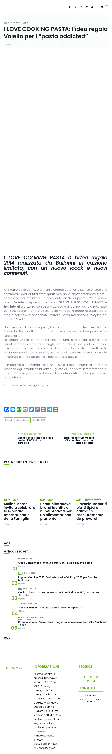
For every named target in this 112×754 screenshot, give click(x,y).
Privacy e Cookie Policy (91, 700)
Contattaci (91, 695)
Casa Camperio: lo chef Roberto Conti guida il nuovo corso (55, 563)
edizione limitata (22, 420)
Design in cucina (12, 22)
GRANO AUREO (39, 420)
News (50, 499)
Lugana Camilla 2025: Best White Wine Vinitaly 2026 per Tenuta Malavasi (57, 579)
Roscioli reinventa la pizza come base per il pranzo (50, 607)
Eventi (7, 499)
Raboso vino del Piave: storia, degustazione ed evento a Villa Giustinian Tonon (62, 623)
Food (25, 22)
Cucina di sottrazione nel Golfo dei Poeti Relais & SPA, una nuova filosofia (58, 594)
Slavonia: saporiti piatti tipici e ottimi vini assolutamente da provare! (91, 511)
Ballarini (8, 420)
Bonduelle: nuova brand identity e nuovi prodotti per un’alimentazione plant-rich (56, 511)
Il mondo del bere (93, 499)
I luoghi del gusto (27, 558)
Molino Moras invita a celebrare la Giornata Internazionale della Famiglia (19, 511)
